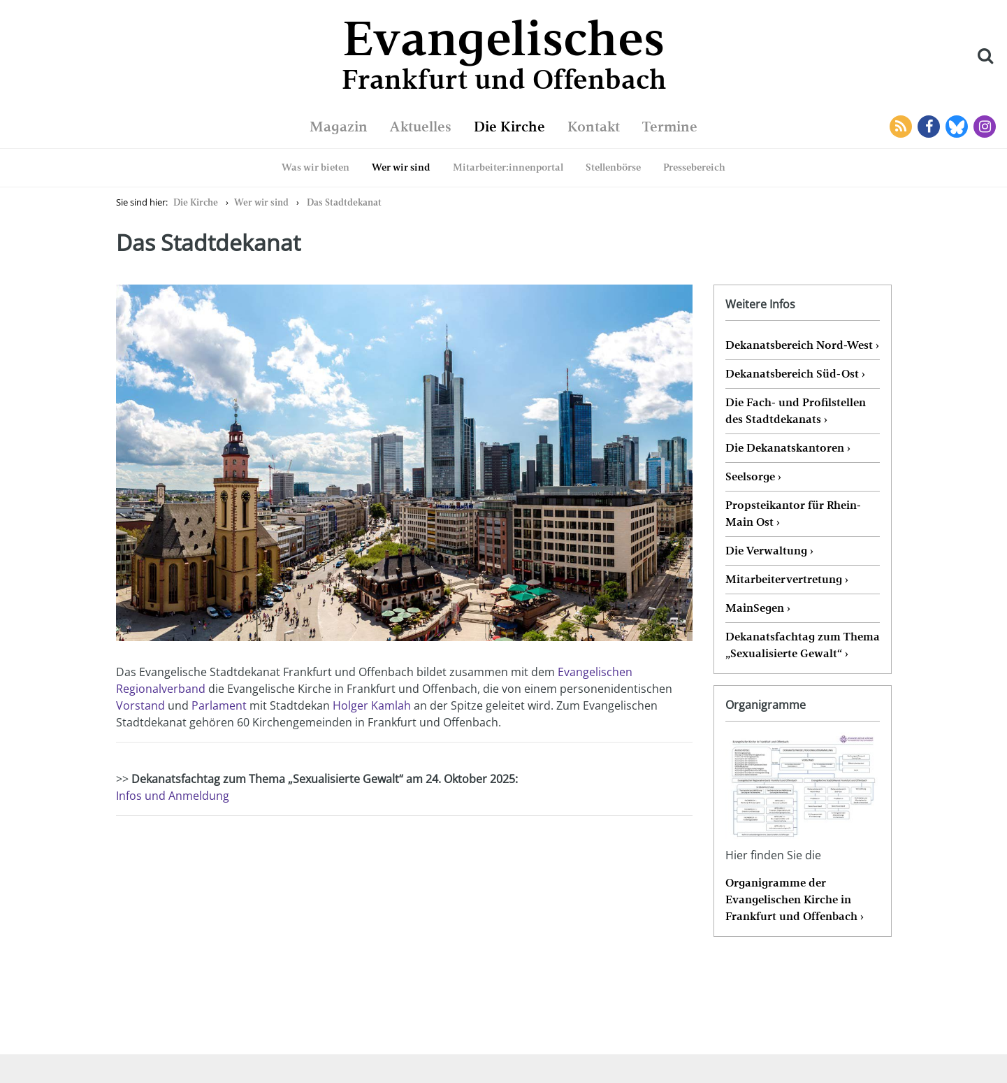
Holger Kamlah (370, 705)
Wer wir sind (401, 167)
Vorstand (140, 705)
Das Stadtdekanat (344, 202)
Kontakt (593, 126)
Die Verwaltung (766, 550)
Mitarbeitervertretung (783, 579)
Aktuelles (420, 126)
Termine (669, 126)
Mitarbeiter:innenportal (508, 167)
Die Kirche (509, 126)
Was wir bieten (315, 167)
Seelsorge (750, 476)
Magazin (339, 126)
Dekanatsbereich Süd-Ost (792, 373)
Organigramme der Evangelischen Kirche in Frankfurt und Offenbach (791, 899)
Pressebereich (694, 167)
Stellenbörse (613, 167)
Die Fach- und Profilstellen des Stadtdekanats (795, 411)
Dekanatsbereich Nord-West (799, 345)
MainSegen (754, 608)
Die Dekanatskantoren (784, 447)
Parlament (219, 705)
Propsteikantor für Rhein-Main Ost (793, 514)
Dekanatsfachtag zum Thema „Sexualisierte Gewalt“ (802, 645)
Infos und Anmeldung (172, 795)
